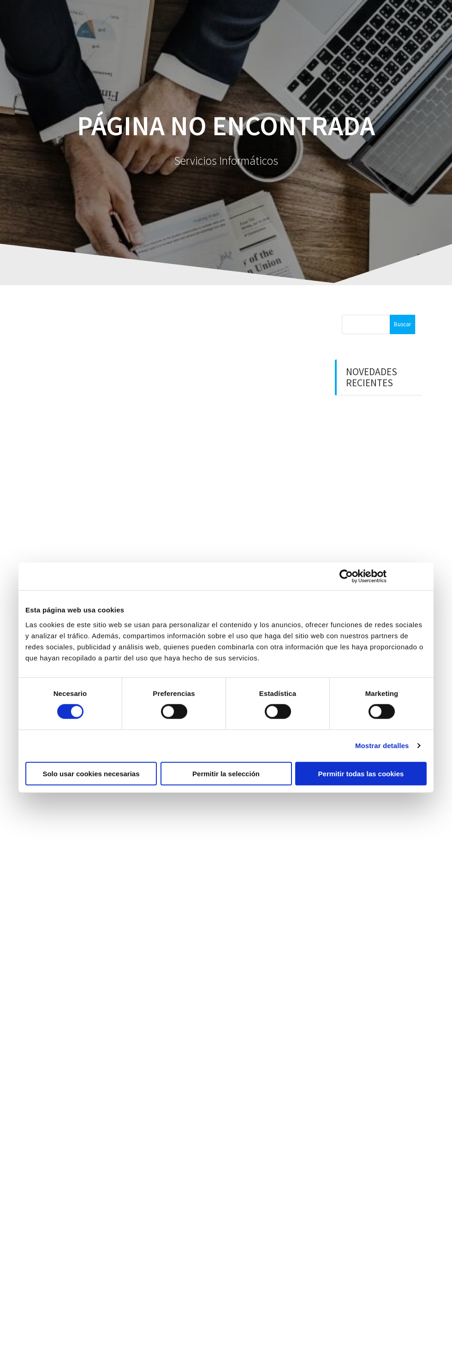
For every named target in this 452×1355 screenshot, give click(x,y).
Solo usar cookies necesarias (90, 773)
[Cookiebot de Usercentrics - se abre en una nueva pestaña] (346, 576)
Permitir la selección (226, 773)
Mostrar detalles (382, 745)
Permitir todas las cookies (361, 773)
